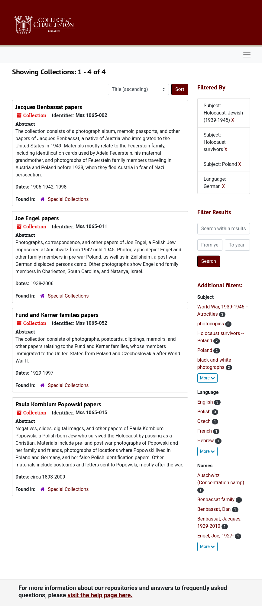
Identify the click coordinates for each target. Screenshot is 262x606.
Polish (204, 411)
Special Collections (68, 199)
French (205, 431)
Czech (204, 421)
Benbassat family (216, 499)
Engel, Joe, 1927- (216, 536)
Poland (205, 350)
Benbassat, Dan (214, 509)
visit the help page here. (99, 595)
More (207, 378)
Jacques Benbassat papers (48, 107)
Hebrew (206, 440)
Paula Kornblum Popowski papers (58, 404)
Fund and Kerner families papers (56, 315)
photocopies (211, 324)
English (205, 402)
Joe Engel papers (37, 218)
